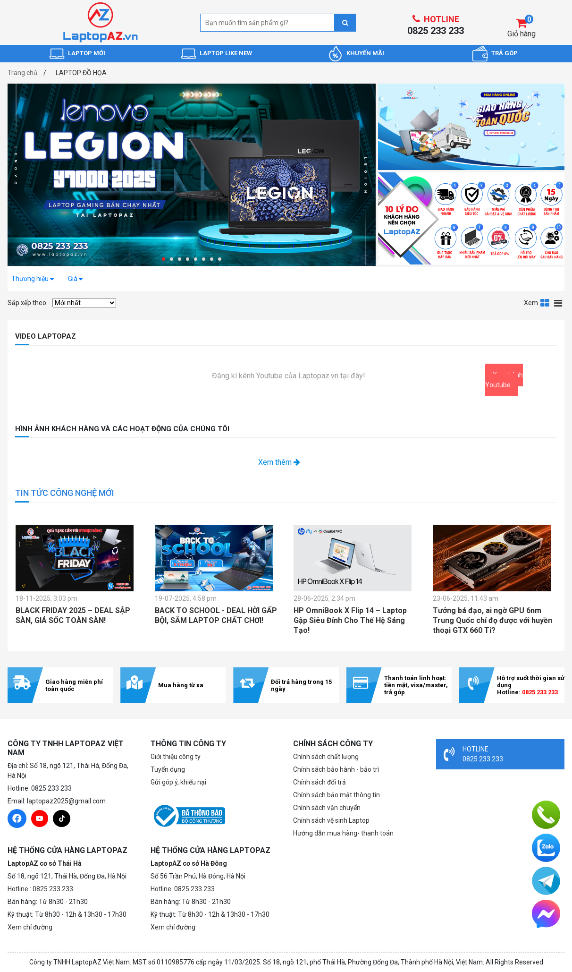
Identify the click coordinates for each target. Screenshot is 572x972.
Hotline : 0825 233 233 (40, 889)
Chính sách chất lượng (326, 756)
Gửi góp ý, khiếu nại (178, 782)
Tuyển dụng (168, 769)
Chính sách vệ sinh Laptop (331, 820)
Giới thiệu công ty (176, 756)
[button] (164, 259)
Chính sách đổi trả (319, 782)
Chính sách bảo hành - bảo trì (336, 769)
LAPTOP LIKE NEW (226, 53)
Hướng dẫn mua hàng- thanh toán (343, 833)
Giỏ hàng (521, 33)
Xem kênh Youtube (504, 380)
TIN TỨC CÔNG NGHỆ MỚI (64, 493)
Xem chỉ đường (30, 927)
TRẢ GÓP (504, 53)
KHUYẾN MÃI (365, 53)
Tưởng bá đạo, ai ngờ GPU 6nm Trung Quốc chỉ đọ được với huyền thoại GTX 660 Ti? (492, 620)
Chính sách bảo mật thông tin (336, 795)
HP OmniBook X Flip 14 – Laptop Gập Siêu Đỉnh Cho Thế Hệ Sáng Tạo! (350, 620)
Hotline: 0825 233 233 (183, 889)
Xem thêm (279, 462)
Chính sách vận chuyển (327, 807)
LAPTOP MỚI (86, 53)
